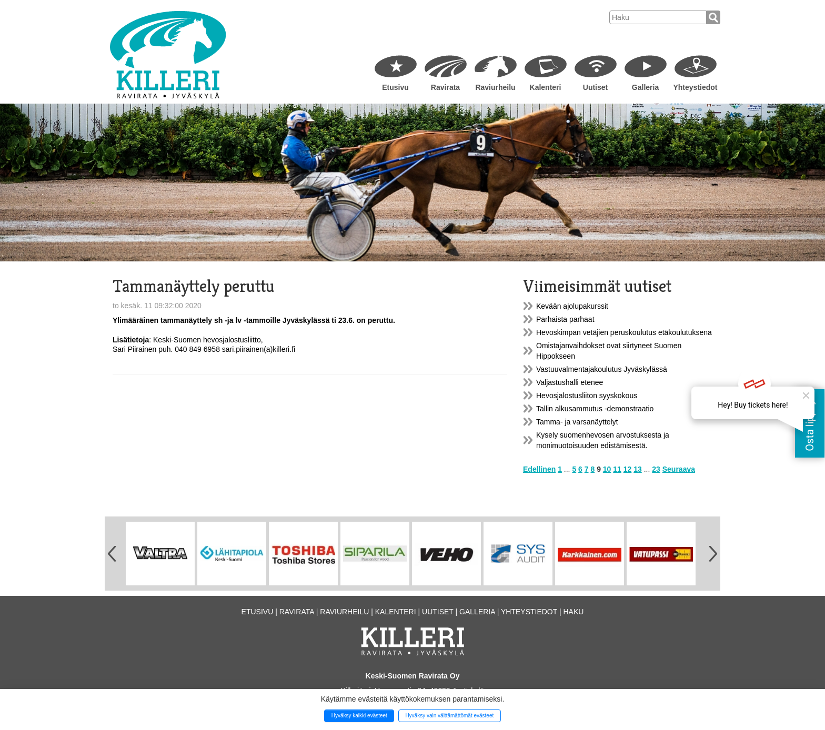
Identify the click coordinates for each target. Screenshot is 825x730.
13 (637, 469)
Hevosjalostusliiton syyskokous (586, 395)
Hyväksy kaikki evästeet (359, 715)
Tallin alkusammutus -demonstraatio (594, 408)
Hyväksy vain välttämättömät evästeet (449, 715)
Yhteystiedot (695, 87)
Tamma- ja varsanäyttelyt (577, 422)
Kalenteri (545, 87)
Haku (573, 611)
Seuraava (678, 469)
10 (607, 469)
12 (627, 469)
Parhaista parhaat (565, 319)
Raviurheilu (495, 87)
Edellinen (539, 469)
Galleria (645, 87)
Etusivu (395, 87)
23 (656, 469)
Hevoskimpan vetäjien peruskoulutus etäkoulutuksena (624, 332)
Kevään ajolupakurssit (572, 306)
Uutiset (595, 87)
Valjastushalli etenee (569, 382)
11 (617, 469)
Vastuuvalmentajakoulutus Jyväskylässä (601, 369)
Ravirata (445, 87)
